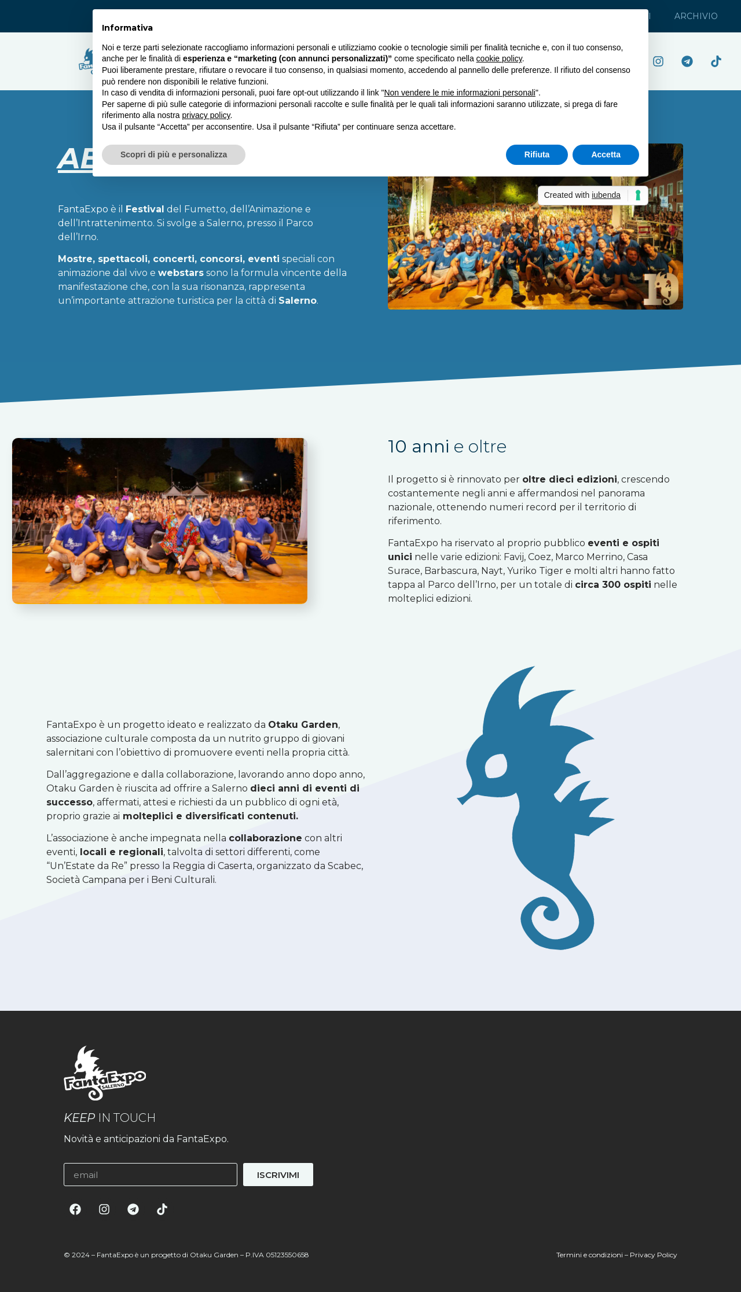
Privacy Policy (653, 1254)
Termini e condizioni (589, 1254)
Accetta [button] (606, 154)
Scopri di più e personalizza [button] (173, 154)
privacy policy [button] (206, 115)
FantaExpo (83, 209)
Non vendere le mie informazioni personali (459, 92)
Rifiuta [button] (537, 154)
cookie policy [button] (499, 58)
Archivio (696, 16)
